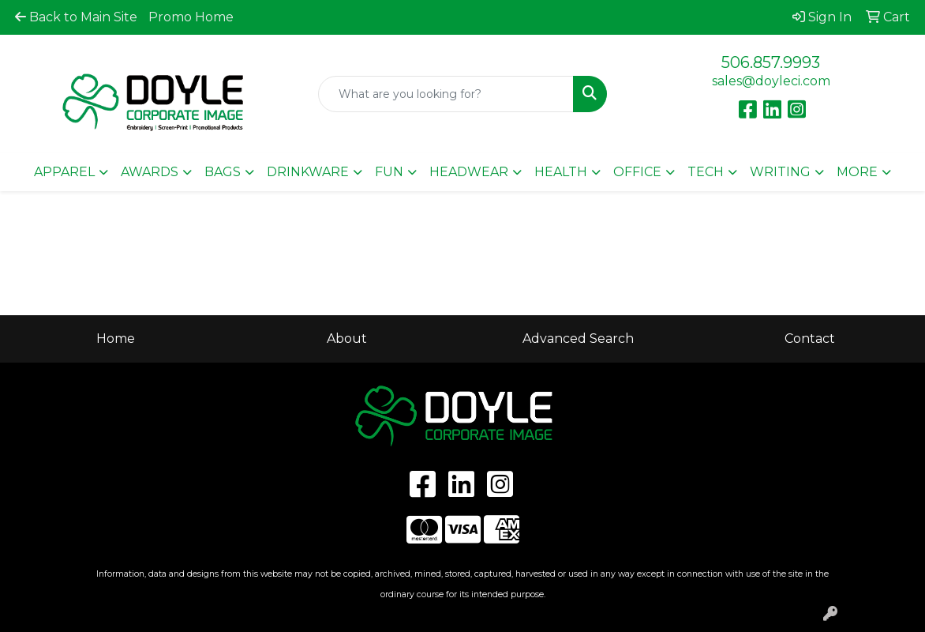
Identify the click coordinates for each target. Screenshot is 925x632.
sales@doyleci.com (771, 80)
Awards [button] (149, 171)
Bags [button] (222, 171)
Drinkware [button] (308, 171)
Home (115, 338)
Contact (810, 338)
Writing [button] (780, 171)
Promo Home (191, 16)
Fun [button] (389, 171)
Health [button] (560, 171)
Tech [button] (705, 171)
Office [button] (637, 171)
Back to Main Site (76, 16)
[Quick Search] (446, 94)
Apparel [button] (64, 171)
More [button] (857, 171)
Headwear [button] (468, 171)
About (347, 338)
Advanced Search (578, 338)
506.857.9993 (770, 62)
